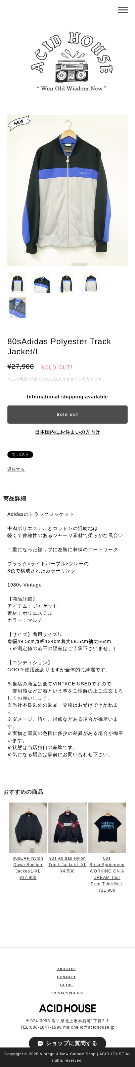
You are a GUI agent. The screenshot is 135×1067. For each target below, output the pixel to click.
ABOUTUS (66, 969)
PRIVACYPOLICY (67, 993)
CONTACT (66, 977)
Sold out (67, 414)
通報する (16, 469)
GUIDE (66, 985)
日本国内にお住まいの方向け (67, 432)
